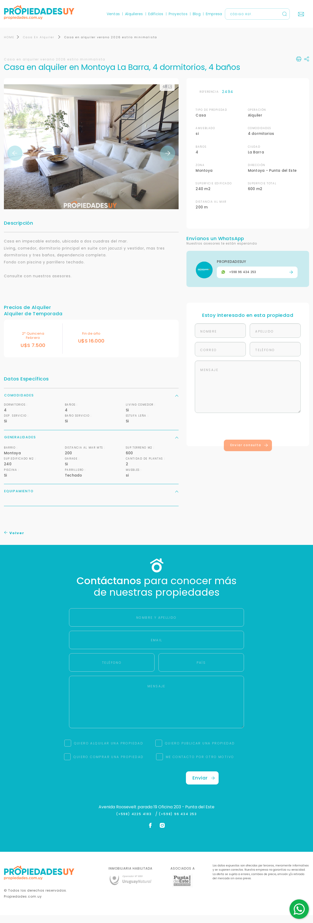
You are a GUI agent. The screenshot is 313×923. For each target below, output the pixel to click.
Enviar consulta (249, 453)
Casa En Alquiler (39, 45)
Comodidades (91, 403)
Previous (14, 160)
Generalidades (91, 445)
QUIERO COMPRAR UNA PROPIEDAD (108, 764)
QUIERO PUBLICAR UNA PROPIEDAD (200, 751)
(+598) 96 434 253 (178, 822)
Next (167, 160)
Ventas (113, 13)
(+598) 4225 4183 (135, 822)
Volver (14, 540)
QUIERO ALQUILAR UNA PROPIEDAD (109, 751)
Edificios (155, 13)
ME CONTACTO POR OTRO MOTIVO (200, 764)
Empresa (214, 13)
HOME (9, 45)
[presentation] (248, 435)
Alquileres (134, 13)
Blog (197, 13)
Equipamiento (91, 498)
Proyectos (178, 13)
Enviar (203, 785)
